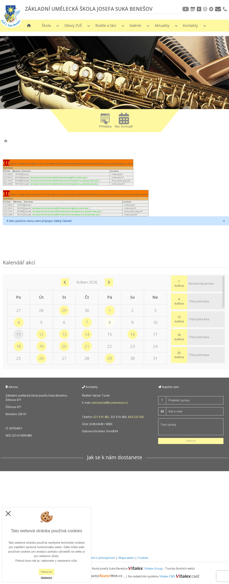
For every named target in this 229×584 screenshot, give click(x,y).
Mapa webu (126, 558)
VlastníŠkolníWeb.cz (91, 576)
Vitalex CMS (167, 576)
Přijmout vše (46, 572)
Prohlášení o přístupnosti (98, 558)
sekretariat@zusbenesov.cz (109, 403)
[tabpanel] (114, 91)
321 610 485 (101, 417)
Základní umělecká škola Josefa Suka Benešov (88, 8)
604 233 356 (136, 417)
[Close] (224, 221)
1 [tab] (114, 102)
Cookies (143, 558)
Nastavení (46, 577)
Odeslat (191, 440)
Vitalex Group (153, 568)
